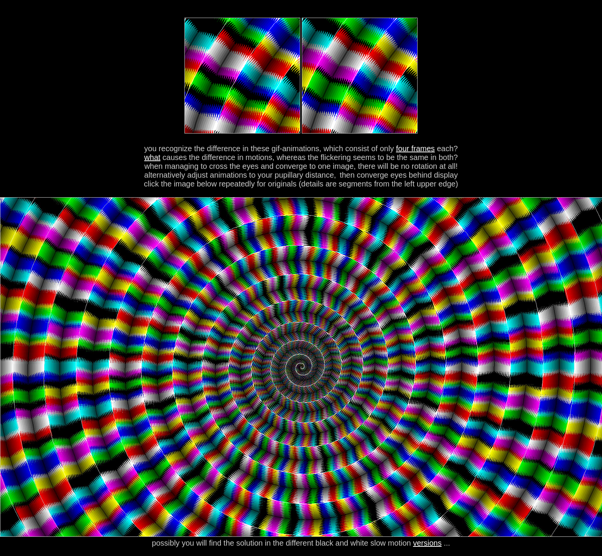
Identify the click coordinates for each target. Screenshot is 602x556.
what (152, 157)
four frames (415, 148)
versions (427, 543)
